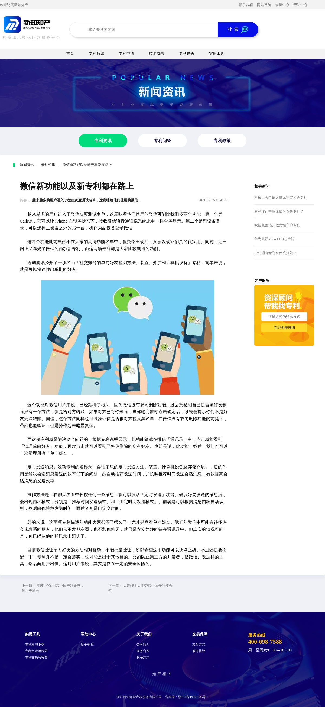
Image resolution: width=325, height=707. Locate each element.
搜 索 (238, 29)
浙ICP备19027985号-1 (193, 697)
